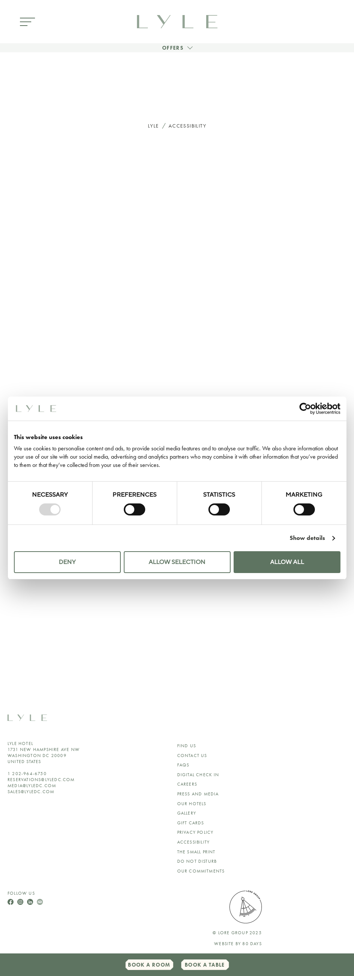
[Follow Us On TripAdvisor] (40, 901)
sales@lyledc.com (31, 792)
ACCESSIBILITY (193, 842)
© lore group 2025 (237, 933)
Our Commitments (201, 871)
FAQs (183, 765)
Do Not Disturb (197, 861)
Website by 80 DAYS (238, 944)
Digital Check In (198, 775)
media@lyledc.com (32, 786)
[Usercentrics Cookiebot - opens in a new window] (307, 409)
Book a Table (205, 964)
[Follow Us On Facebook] (11, 901)
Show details (307, 538)
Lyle (153, 125)
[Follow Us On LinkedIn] (31, 901)
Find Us (186, 746)
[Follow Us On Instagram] (21, 901)
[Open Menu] (27, 22)
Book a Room (149, 964)
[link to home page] (177, 21)
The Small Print (196, 852)
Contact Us (192, 756)
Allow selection (177, 562)
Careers (187, 784)
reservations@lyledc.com (41, 780)
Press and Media (198, 794)
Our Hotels (192, 804)
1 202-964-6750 (27, 774)
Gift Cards (190, 823)
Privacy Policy (195, 832)
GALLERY (186, 813)
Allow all (287, 562)
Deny (67, 562)
